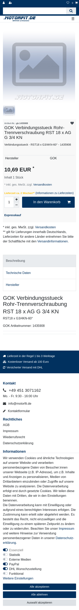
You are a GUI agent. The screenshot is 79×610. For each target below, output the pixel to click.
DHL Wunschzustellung (25, 569)
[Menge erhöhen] (16, 199)
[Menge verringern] (16, 205)
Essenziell (16, 550)
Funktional (16, 573)
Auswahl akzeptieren (39, 602)
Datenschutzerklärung (18, 443)
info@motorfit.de (17, 403)
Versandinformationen (52, 241)
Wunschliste (72, 123)
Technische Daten (18, 273)
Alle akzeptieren (39, 586)
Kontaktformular (16, 411)
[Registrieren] (10, 3)
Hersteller (12, 284)
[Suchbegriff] (34, 10)
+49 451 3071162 (22, 390)
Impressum (10, 431)
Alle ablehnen (39, 594)
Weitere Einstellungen (18, 578)
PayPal (14, 564)
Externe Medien (20, 559)
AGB (6, 425)
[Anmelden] (4, 3)
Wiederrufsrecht (14, 437)
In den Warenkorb (51, 202)
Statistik (14, 555)
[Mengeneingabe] (9, 202)
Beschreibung (15, 260)
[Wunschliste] (68, 3)
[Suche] (71, 10)
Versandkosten (42, 184)
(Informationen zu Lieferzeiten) (54, 193)
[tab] (39, 261)
